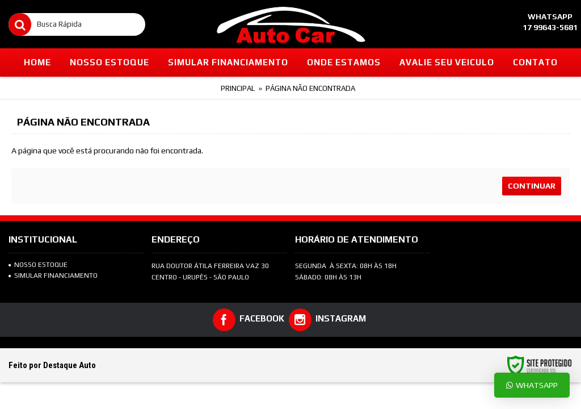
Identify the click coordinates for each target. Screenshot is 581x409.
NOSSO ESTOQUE (38, 265)
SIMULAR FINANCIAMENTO (53, 275)
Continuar (531, 185)
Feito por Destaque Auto (52, 365)
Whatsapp (532, 385)
